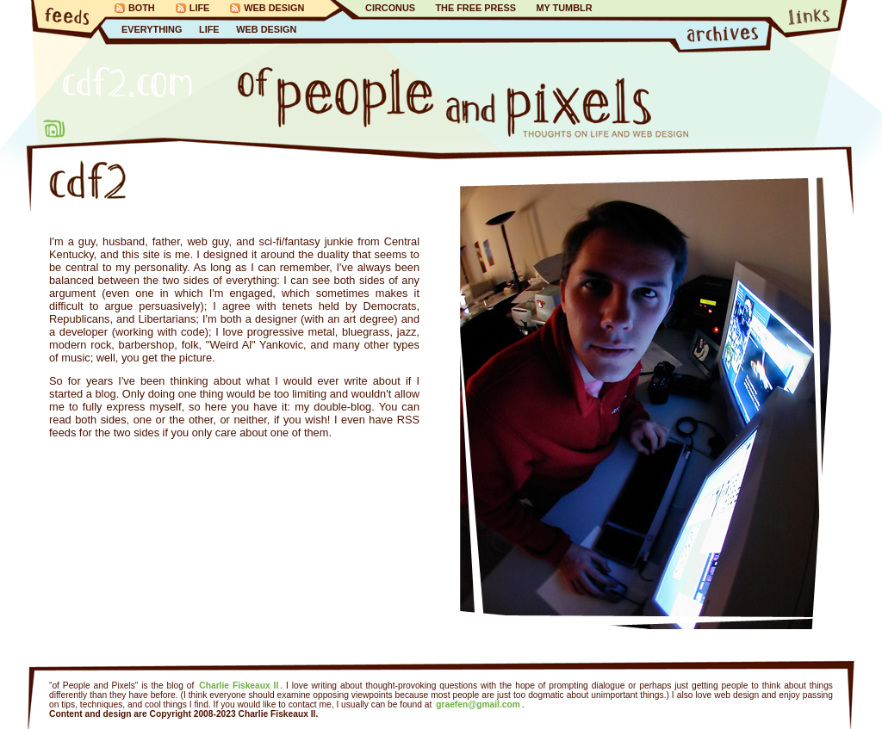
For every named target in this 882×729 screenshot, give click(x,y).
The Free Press (475, 8)
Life (199, 8)
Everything (151, 29)
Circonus (390, 8)
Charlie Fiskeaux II (238, 685)
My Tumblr (564, 8)
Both (141, 8)
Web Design (274, 8)
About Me (54, 129)
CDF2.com (127, 81)
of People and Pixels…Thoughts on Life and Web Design (463, 102)
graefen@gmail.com (478, 704)
